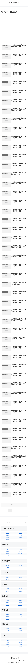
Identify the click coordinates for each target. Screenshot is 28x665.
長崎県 (7, 644)
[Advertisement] (14, 28)
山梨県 (7, 567)
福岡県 (7, 640)
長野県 (20, 565)
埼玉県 (7, 556)
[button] (25, 522)
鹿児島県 (20, 644)
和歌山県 (20, 605)
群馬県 (7, 553)
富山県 (7, 577)
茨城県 (7, 549)
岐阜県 (7, 588)
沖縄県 (20, 647)
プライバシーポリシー (20, 660)
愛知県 (20, 588)
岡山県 (7, 619)
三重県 (20, 591)
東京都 (20, 551)
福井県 (20, 577)
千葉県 (20, 549)
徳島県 (7, 628)
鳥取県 (7, 614)
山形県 (20, 535)
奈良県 (20, 602)
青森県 (7, 535)
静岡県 (7, 591)
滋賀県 (7, 600)
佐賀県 (7, 642)
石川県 (7, 579)
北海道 (7, 533)
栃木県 (7, 551)
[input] (14, 522)
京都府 (7, 602)
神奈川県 (20, 553)
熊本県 (7, 647)
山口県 (20, 616)
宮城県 (7, 539)
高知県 (20, 630)
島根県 (7, 616)
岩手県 (7, 537)
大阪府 (7, 605)
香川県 (7, 630)
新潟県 (7, 565)
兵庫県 (20, 600)
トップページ (7, 660)
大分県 (20, 640)
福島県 (20, 537)
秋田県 (20, 533)
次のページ (14, 504)
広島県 (20, 614)
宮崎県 (20, 642)
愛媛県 (20, 628)
